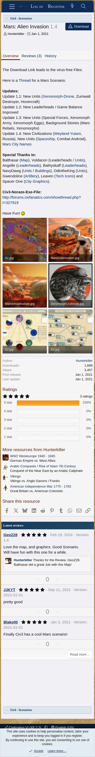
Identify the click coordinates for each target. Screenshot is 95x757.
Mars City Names (17, 144)
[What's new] (72, 6)
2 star (8, 428)
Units (79, 160)
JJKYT (9, 589)
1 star (8, 437)
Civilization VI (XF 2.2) (23, 727)
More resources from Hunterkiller (34, 449)
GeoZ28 (10, 535)
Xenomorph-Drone (58, 96)
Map (24, 160)
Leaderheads (28, 165)
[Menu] (12, 7)
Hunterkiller (16, 34)
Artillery (31, 176)
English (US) (62, 727)
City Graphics (36, 181)
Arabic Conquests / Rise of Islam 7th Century (43, 466)
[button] (46, 727)
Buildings (42, 171)
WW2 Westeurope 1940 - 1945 (32, 456)
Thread (25, 80)
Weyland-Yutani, (68, 133)
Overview (11, 56)
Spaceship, (46, 139)
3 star (8, 420)
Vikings (15, 476)
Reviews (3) (32, 56)
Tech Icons (65, 176)
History (50, 56)
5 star (8, 402)
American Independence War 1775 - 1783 (40, 486)
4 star (8, 411)
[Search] (83, 6)
